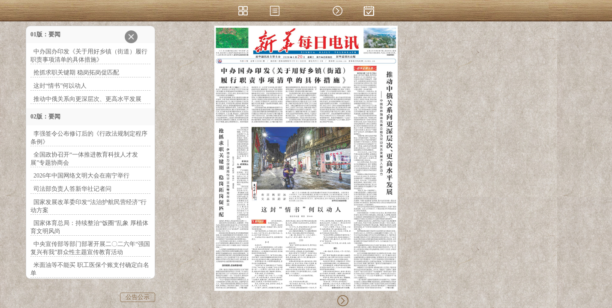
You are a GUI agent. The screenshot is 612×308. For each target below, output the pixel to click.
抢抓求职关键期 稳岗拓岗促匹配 (76, 72)
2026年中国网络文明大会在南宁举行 (81, 175)
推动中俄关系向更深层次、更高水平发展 (87, 99)
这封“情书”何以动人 (60, 86)
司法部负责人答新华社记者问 (72, 189)
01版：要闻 (45, 34)
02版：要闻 (45, 116)
